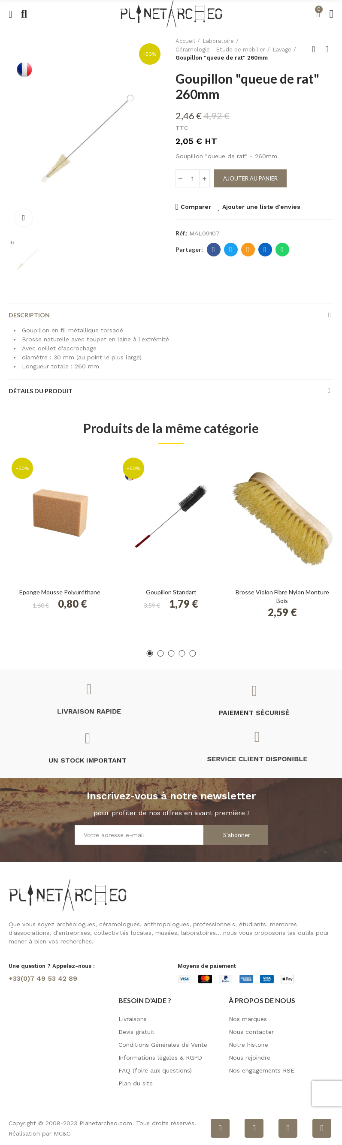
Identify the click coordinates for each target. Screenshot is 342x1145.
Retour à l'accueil (316, 49)
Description (29, 315)
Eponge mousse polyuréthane (59, 592)
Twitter (230, 249)
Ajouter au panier (250, 178)
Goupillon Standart (171, 592)
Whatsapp (282, 249)
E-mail (247, 249)
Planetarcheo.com (105, 1123)
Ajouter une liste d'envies (261, 206)
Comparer (196, 206)
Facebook (213, 249)
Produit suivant (327, 49)
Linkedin (264, 249)
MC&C (62, 1133)
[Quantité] (193, 178)
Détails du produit (41, 391)
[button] (149, 653)
